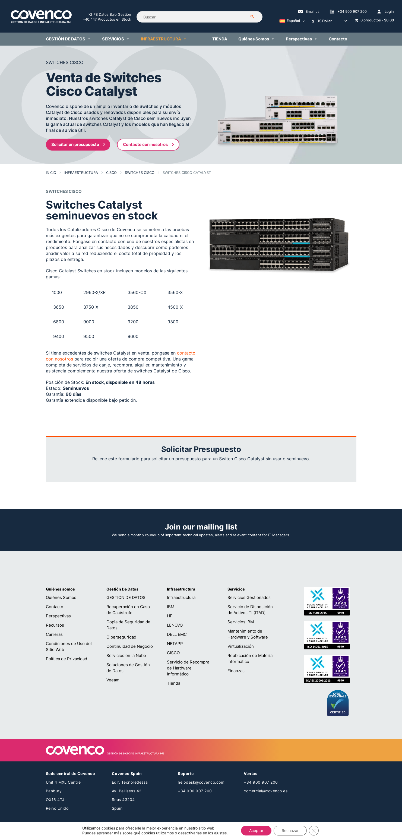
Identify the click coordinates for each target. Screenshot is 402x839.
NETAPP (175, 643)
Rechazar (290, 830)
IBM (170, 606)
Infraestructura (181, 597)
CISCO (173, 652)
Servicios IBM (240, 621)
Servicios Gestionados (249, 597)
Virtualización (240, 646)
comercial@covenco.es (265, 791)
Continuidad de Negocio (129, 646)
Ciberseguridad (121, 637)
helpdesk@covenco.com (201, 782)
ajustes (220, 833)
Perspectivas (58, 615)
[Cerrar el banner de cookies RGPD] (314, 830)
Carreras (54, 634)
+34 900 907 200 (195, 791)
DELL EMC (177, 634)
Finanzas (236, 670)
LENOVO (175, 625)
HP (170, 615)
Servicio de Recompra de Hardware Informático (188, 668)
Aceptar (256, 830)
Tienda (173, 683)
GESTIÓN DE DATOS (125, 597)
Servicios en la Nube (126, 655)
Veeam (112, 679)
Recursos (55, 625)
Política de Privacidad (66, 658)
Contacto (54, 606)
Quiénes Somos (61, 597)
